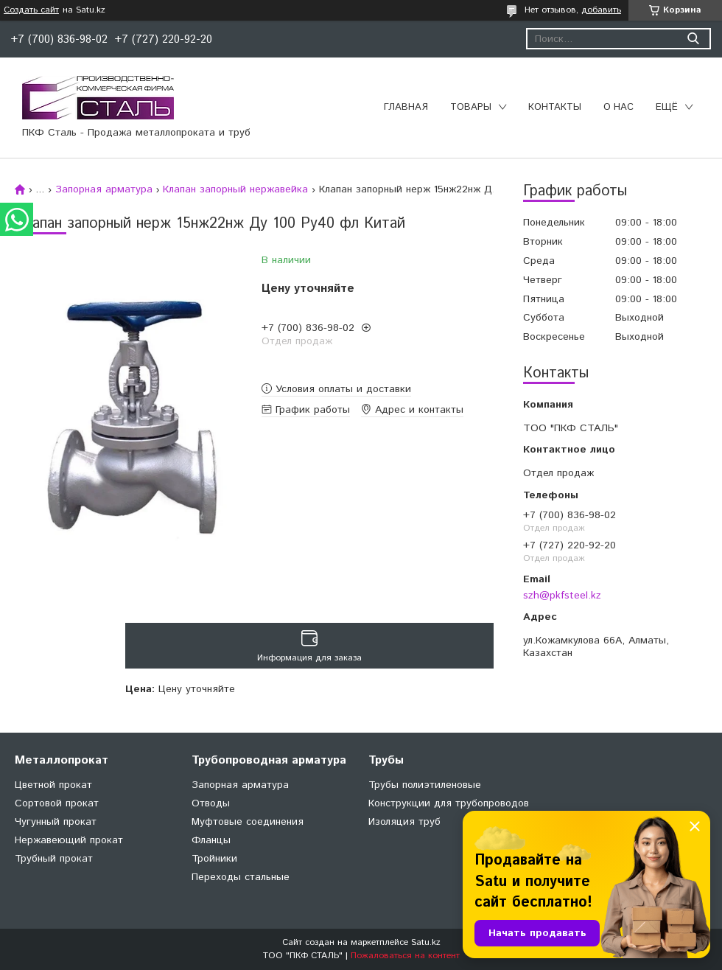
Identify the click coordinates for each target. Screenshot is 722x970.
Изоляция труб (404, 821)
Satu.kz (426, 942)
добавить (601, 10)
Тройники (214, 858)
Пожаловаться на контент (405, 955)
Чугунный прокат (56, 821)
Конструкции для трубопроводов (448, 803)
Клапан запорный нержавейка (235, 189)
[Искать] (692, 38)
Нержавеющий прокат (69, 840)
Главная (406, 107)
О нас (618, 107)
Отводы (211, 803)
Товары (470, 107)
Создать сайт (31, 10)
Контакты (554, 107)
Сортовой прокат (57, 803)
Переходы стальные (241, 877)
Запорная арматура (104, 189)
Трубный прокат (54, 858)
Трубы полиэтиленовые (424, 785)
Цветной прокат (53, 785)
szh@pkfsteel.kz (562, 595)
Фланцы (211, 840)
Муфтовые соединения (248, 821)
